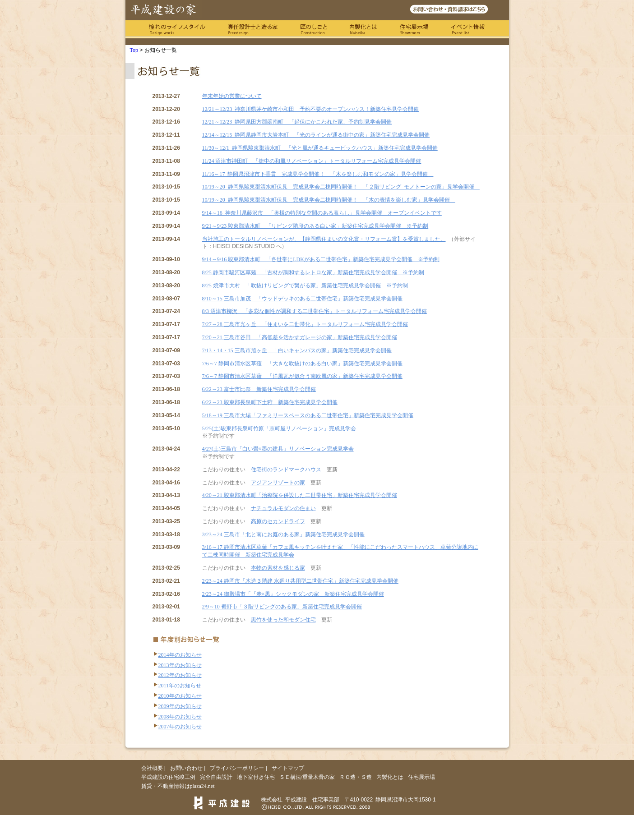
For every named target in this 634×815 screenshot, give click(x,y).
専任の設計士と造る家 (253, 29)
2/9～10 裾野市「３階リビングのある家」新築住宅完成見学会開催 (282, 606)
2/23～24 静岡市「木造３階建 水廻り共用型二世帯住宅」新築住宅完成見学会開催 (300, 581)
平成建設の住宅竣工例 (168, 777)
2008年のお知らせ (180, 717)
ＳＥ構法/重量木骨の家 (307, 777)
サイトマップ (288, 768)
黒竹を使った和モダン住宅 (283, 620)
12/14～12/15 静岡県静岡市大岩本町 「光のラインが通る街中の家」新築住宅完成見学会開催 (316, 135)
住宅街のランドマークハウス (286, 469)
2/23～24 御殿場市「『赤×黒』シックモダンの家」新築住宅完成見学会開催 (293, 594)
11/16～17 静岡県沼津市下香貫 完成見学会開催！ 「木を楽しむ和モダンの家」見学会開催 (318, 174)
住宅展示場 (414, 29)
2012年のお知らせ (180, 675)
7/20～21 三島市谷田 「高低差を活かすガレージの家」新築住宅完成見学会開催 (299, 337)
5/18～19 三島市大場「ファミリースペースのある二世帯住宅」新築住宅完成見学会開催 (307, 415)
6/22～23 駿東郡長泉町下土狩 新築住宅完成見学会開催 (270, 402)
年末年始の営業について (232, 96)
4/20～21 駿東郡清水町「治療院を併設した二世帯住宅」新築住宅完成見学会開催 (299, 495)
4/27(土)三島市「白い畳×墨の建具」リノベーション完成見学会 (278, 449)
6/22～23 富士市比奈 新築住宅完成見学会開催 (259, 389)
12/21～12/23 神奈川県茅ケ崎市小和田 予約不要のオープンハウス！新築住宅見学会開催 (310, 109)
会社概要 (152, 768)
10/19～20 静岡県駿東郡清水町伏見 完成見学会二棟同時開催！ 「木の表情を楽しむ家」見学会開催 (328, 200)
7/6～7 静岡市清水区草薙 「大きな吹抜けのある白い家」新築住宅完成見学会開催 (302, 363)
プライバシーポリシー (237, 768)
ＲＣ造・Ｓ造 (355, 777)
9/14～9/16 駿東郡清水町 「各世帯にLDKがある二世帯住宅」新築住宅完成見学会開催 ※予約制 (321, 259)
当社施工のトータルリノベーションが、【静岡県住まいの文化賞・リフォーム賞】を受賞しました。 (324, 239)
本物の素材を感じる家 (278, 568)
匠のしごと (313, 29)
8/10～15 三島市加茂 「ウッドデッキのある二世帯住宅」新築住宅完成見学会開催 (302, 298)
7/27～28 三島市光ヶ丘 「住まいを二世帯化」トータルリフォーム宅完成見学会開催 (305, 324)
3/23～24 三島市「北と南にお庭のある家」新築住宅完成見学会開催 (283, 534)
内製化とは (363, 29)
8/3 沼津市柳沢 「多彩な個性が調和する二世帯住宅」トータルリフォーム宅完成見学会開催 (314, 311)
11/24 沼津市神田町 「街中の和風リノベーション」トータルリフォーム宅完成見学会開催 (311, 161)
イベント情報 (468, 29)
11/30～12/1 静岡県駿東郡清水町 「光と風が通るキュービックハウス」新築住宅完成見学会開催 (320, 148)
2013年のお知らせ (180, 665)
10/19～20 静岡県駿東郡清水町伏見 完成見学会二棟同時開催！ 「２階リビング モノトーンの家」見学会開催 (341, 187)
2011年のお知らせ (180, 685)
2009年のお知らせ (180, 706)
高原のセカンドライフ (278, 521)
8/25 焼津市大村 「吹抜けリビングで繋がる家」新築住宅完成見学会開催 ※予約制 (305, 285)
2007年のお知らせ (180, 726)
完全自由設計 (216, 777)
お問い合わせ (186, 768)
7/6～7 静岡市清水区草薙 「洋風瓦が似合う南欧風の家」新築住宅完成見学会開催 (302, 376)
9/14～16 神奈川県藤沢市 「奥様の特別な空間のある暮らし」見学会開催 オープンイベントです (322, 213)
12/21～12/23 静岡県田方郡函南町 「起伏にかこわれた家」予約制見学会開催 (297, 122)
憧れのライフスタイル (177, 29)
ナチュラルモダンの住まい (283, 508)
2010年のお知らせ (180, 696)
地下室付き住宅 (256, 777)
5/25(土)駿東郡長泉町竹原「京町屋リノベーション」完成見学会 (279, 428)
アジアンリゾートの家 (278, 482)
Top (134, 50)
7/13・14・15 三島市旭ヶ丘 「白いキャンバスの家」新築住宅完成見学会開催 (297, 350)
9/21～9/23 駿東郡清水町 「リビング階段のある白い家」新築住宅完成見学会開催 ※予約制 (315, 226)
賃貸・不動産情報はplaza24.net (178, 786)
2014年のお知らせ (180, 655)
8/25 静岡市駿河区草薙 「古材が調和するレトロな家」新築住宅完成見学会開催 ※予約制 (313, 272)
